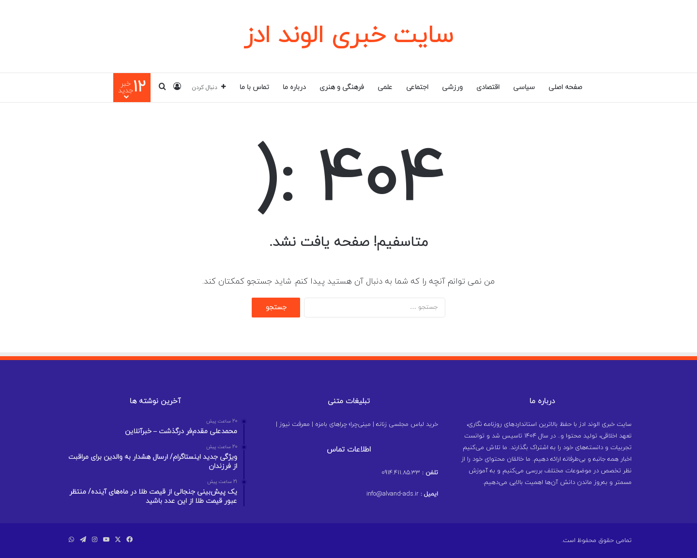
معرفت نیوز (294, 424)
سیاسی (524, 87)
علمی (385, 87)
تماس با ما (254, 87)
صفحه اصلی (565, 87)
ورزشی (452, 87)
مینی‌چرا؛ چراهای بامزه (343, 424)
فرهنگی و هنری (341, 87)
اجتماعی (417, 87)
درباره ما (294, 87)
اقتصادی (488, 87)
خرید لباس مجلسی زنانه (407, 424)
